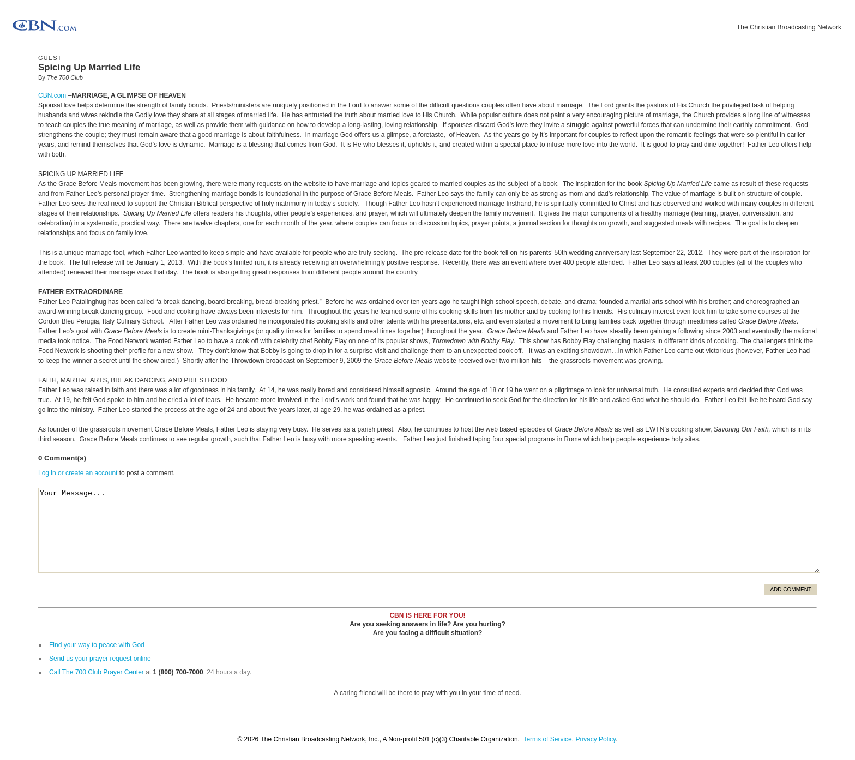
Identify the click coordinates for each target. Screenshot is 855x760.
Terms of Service (547, 739)
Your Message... (429, 530)
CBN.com (52, 95)
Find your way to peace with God (96, 645)
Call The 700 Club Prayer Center (96, 672)
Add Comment (790, 590)
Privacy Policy (595, 739)
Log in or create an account (77, 473)
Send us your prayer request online (100, 658)
